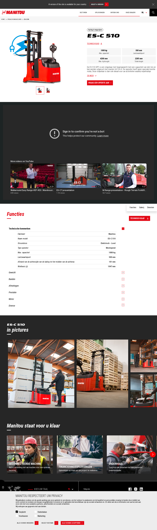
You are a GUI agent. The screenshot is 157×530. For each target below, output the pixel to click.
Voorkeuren (23, 516)
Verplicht (22, 512)
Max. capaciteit (104, 53)
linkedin (140, 489)
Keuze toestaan (50, 523)
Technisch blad (93, 44)
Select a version (99, 4)
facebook (129, 489)
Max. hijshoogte (104, 61)
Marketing (41, 516)
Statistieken (42, 512)
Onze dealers (130, 12)
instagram (134, 489)
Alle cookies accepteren (73, 523)
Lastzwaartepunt (138, 53)
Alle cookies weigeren (27, 523)
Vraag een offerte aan (100, 82)
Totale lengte (139, 61)
